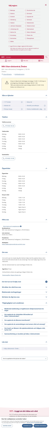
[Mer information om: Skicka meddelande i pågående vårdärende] (45, 110)
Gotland (12, 17)
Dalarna (12, 14)
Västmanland (30, 29)
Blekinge (12, 10)
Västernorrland (31, 26)
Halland (12, 23)
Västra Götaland (31, 32)
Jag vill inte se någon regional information (21, 46)
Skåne (12, 42)
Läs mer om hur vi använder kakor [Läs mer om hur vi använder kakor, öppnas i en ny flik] (34, 422)
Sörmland (29, 14)
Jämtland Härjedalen (15, 26)
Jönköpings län (14, 29)
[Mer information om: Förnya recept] (22, 110)
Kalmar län (13, 32)
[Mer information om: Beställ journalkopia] (45, 106)
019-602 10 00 (9, 159)
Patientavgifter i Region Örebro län (11, 275)
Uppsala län (30, 17)
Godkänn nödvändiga (40, 425)
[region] (24, 423)
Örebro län (30, 35)
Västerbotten (30, 23)
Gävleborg (13, 20)
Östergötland (30, 38)
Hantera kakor (7, 425)
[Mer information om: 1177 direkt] (22, 103)
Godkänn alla (27, 425)
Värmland (29, 20)
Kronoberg (13, 35)
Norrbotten (13, 38)
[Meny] (41, 61)
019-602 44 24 (9, 126)
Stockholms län (31, 10)
